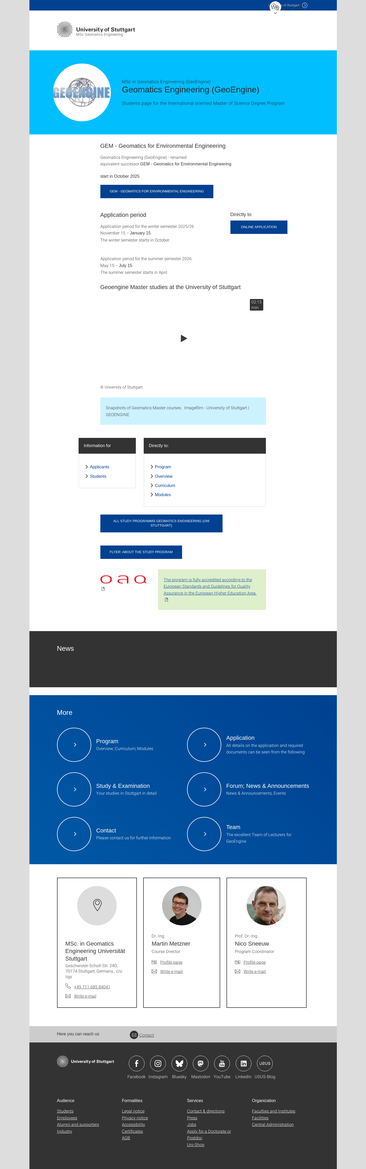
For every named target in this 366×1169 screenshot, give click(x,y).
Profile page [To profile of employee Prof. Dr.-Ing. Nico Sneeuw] (255, 962)
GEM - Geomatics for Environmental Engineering (157, 191)
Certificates (132, 1131)
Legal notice (133, 1111)
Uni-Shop (195, 1144)
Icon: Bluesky (179, 1063)
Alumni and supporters (78, 1124)
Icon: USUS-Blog (265, 1063)
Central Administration (273, 1124)
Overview (164, 476)
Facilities (260, 1117)
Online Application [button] (259, 227)
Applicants (99, 467)
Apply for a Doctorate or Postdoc (209, 1134)
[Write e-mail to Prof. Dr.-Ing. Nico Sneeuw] (250, 971)
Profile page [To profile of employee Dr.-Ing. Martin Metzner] (171, 962)
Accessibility (133, 1124)
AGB (126, 1137)
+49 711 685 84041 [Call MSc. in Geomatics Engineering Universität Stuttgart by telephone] (92, 986)
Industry (64, 1131)
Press (192, 1117)
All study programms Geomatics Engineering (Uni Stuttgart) (161, 523)
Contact (142, 1035)
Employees (67, 1117)
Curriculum (165, 485)
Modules (163, 494)
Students (98, 476)
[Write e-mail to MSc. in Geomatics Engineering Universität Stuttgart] (80, 996)
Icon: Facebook (137, 1063)
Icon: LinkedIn (243, 1063)
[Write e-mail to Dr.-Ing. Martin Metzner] (167, 971)
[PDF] (125, 580)
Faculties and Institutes (273, 1111)
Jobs (191, 1124)
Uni (284, 5)
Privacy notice (135, 1117)
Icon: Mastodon (201, 1063)
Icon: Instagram (158, 1063)
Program (163, 467)
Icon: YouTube (222, 1063)
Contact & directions (206, 1111)
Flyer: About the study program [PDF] (141, 552)
